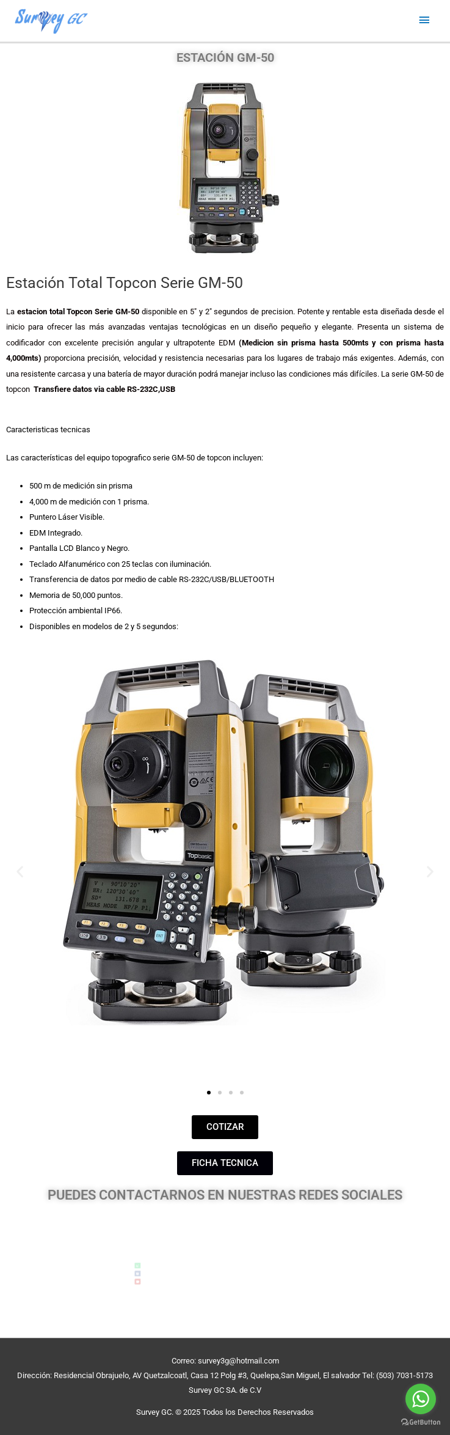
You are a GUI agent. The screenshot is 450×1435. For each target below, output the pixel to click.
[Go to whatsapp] (420, 1399)
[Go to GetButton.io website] (420, 1422)
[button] (19, 871)
